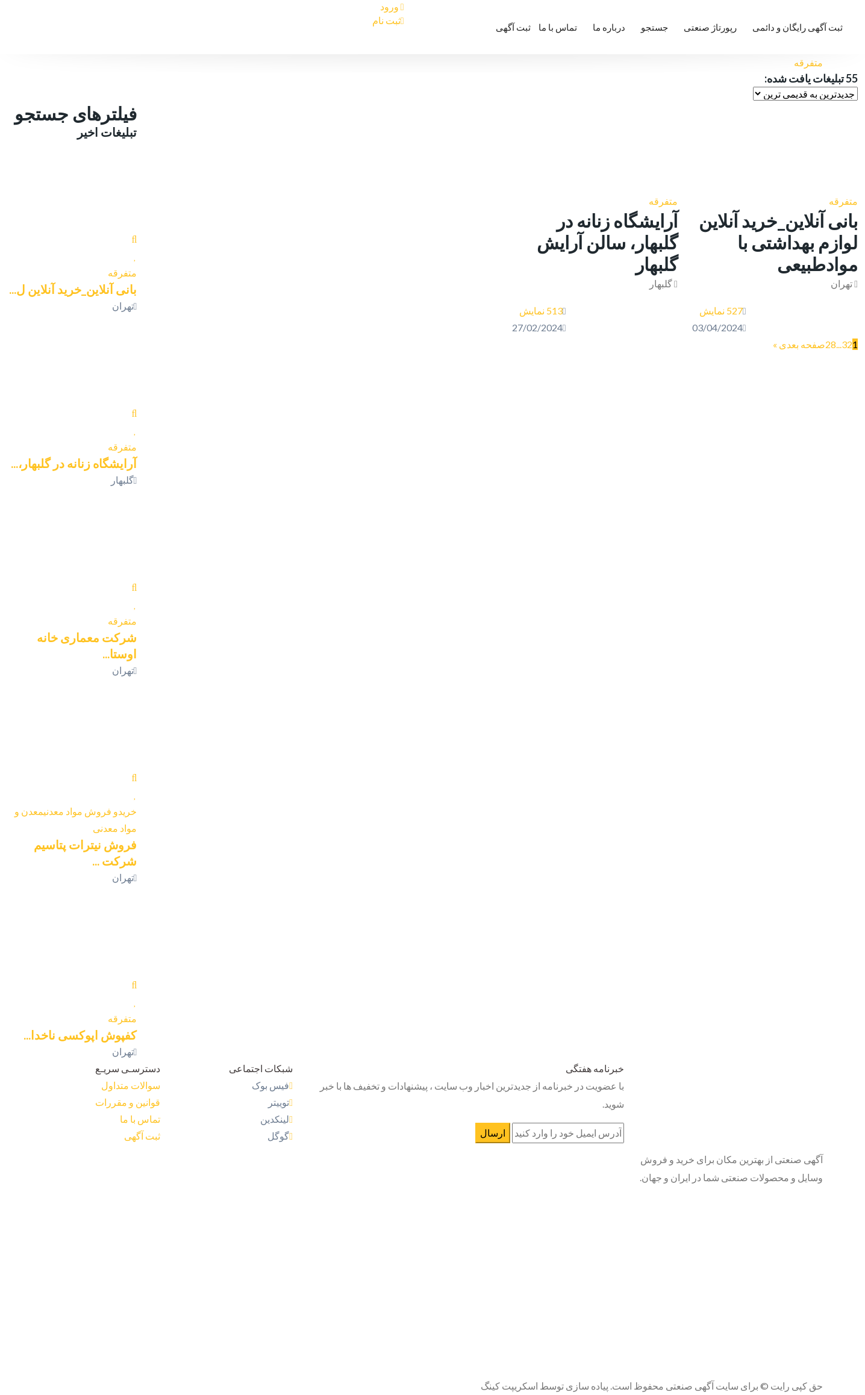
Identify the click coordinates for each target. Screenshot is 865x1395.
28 (830, 344)
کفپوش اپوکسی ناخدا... (80, 1035)
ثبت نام (388, 20)
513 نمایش (541, 310)
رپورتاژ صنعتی (710, 27)
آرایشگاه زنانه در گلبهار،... (74, 463)
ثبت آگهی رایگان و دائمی (797, 27)
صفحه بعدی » (799, 344)
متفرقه (843, 201)
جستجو (654, 27)
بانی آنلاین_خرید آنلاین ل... (73, 289)
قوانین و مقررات (127, 1102)
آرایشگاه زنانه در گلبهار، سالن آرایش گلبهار (607, 242)
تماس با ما (558, 27)
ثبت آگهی (513, 27)
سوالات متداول (130, 1085)
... (839, 344)
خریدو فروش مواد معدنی (90, 811)
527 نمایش (721, 310)
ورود (392, 6)
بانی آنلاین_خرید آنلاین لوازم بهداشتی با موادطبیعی (778, 242)
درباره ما (609, 27)
